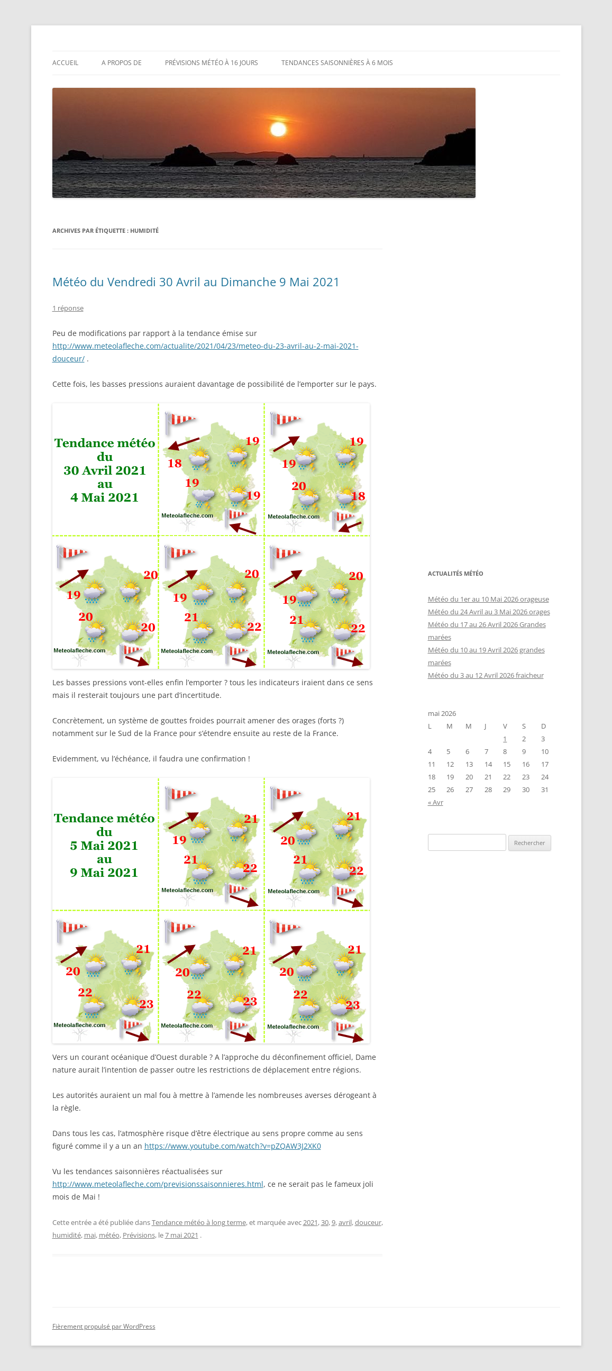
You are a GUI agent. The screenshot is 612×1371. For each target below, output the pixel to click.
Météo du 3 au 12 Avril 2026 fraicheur (486, 675)
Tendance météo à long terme (199, 1222)
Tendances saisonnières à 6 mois (337, 62)
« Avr (435, 802)
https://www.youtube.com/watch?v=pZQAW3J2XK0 (232, 1146)
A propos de (122, 62)
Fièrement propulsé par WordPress (104, 1326)
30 (324, 1222)
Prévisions (139, 1235)
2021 (310, 1222)
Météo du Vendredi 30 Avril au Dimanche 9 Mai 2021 (196, 281)
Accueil (65, 62)
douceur (368, 1222)
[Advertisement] (494, 383)
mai (90, 1235)
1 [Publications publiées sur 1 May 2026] (505, 738)
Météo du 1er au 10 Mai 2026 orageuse (488, 599)
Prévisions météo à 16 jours (211, 62)
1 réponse (68, 308)
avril (345, 1222)
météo (109, 1235)
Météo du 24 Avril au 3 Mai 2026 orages (489, 611)
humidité (66, 1235)
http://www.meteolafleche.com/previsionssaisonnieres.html (157, 1184)
